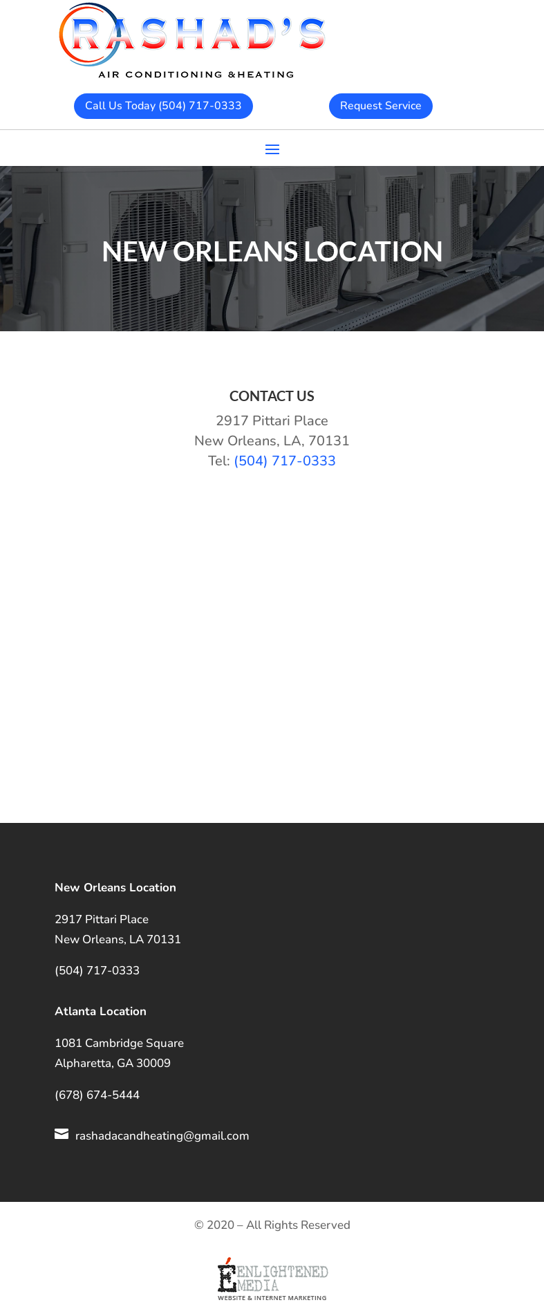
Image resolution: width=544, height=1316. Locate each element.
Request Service (381, 105)
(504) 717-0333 (285, 461)
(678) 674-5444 (97, 1095)
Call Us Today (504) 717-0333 (163, 105)
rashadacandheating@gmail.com (162, 1136)
